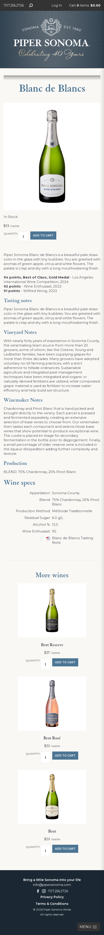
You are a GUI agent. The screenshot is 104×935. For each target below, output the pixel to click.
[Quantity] (23, 236)
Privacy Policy (52, 897)
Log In (57, 5)
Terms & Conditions (52, 904)
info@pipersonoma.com (52, 885)
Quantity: (11, 233)
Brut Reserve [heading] (52, 645)
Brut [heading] (52, 831)
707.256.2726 (14, 5)
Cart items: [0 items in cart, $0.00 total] (84, 5)
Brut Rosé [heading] (52, 738)
